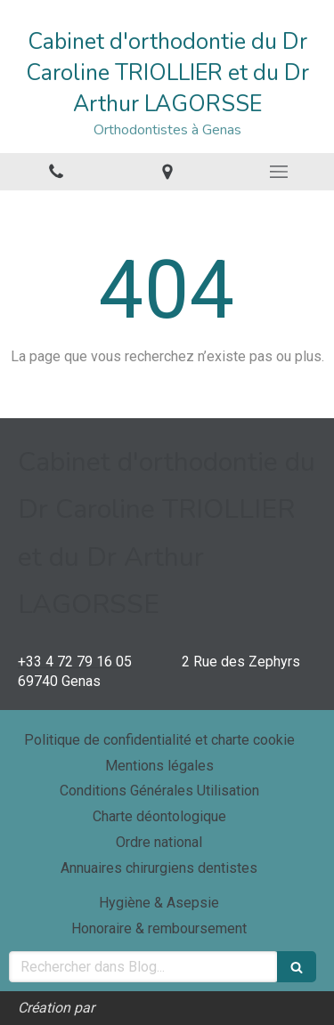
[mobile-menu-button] (278, 172)
